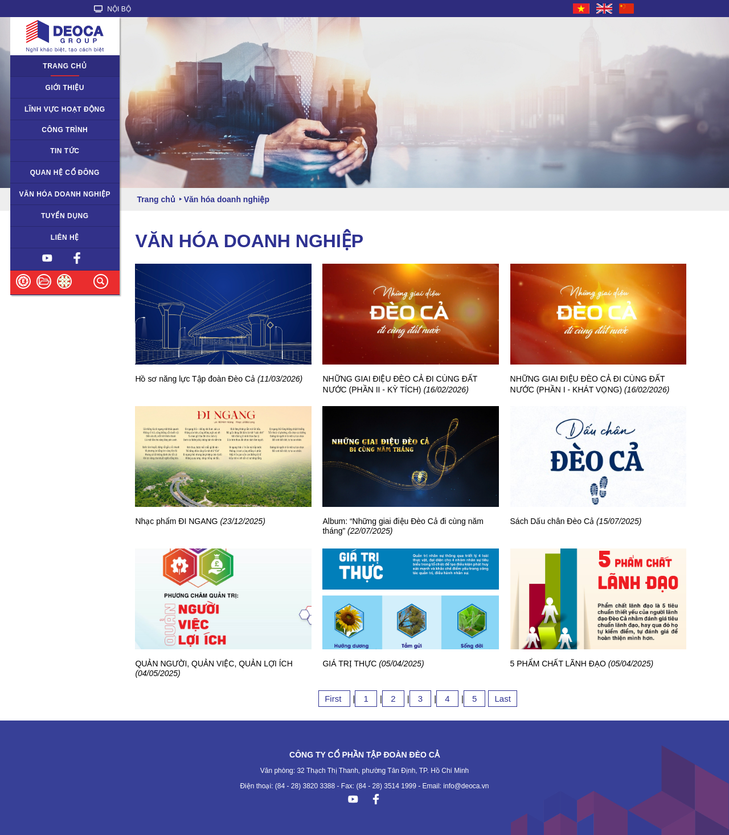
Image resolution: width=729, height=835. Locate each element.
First (334, 698)
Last (502, 698)
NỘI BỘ (112, 9)
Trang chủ (65, 66)
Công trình (65, 130)
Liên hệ (65, 238)
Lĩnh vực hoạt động (64, 109)
